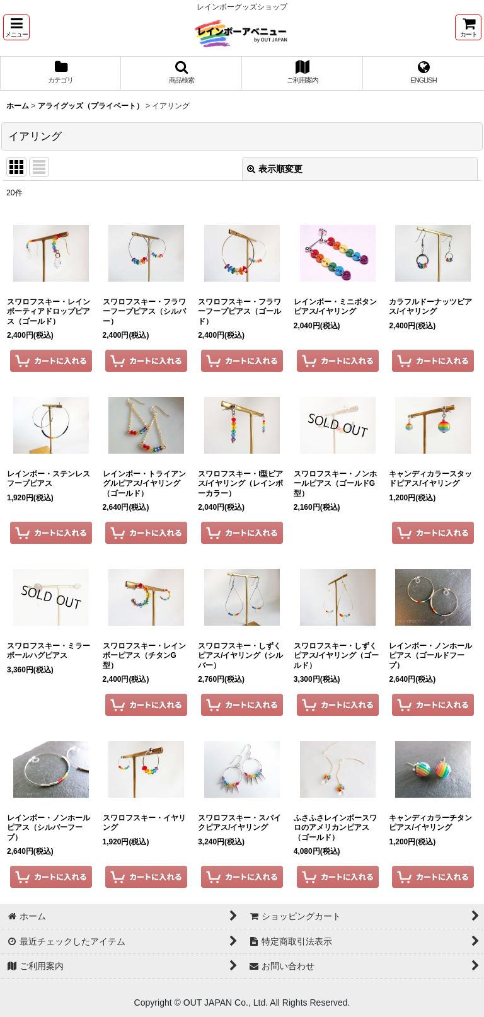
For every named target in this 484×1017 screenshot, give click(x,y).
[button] (16, 27)
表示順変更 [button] (274, 169)
